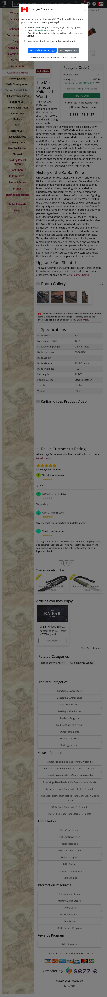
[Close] (85, 9)
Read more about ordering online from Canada (51, 41)
